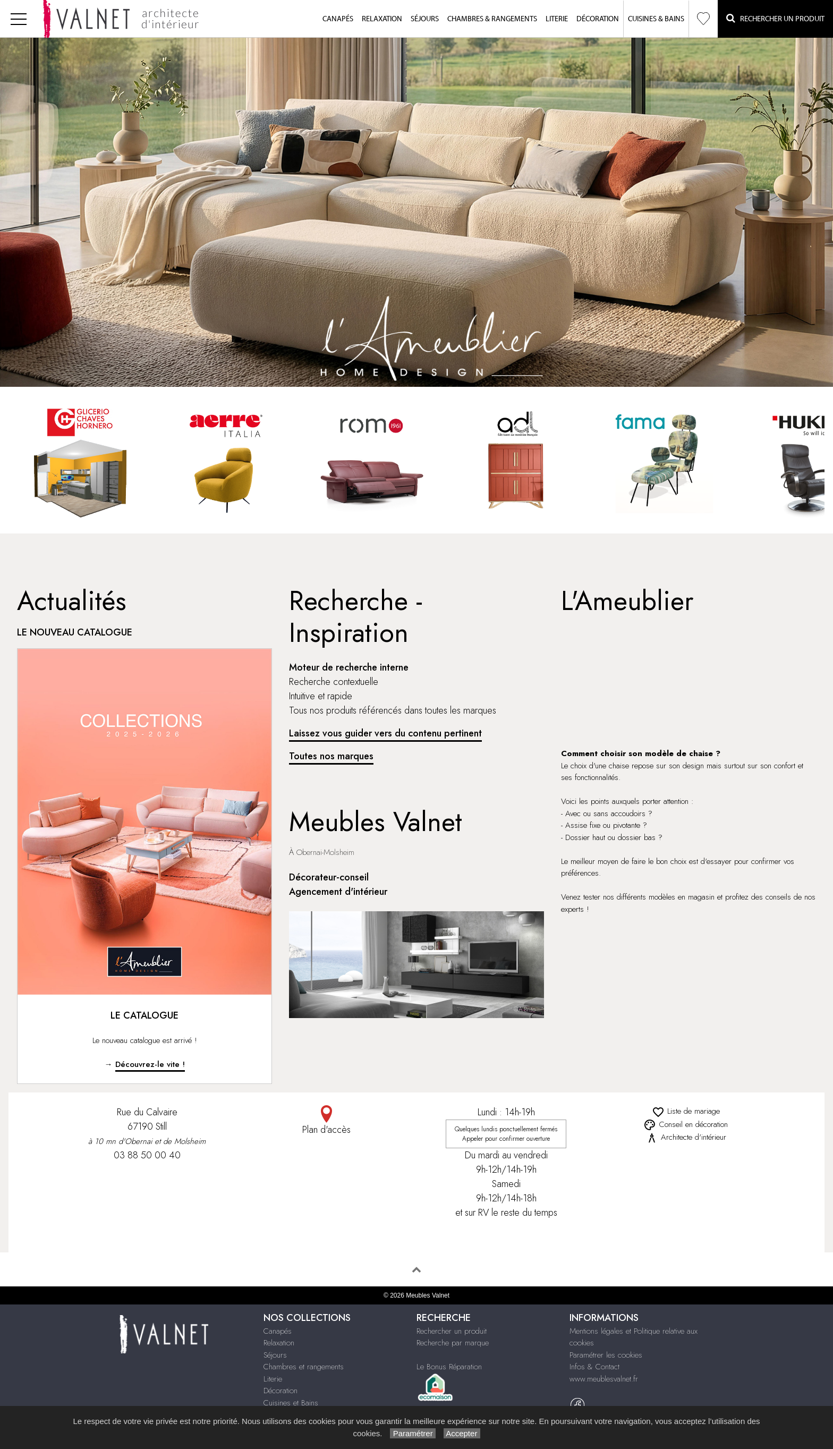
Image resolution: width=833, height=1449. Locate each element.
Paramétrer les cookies (606, 1355)
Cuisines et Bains (291, 1403)
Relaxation (382, 19)
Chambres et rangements (304, 1366)
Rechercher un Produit (775, 18)
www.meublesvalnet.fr (604, 1379)
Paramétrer (412, 1433)
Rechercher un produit (451, 1331)
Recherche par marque (452, 1343)
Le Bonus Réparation (449, 1366)
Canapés (337, 19)
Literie (557, 19)
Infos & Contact (594, 1366)
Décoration (597, 19)
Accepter (462, 1433)
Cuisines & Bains (656, 19)
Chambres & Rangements (492, 19)
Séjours (425, 19)
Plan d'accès (326, 1121)
